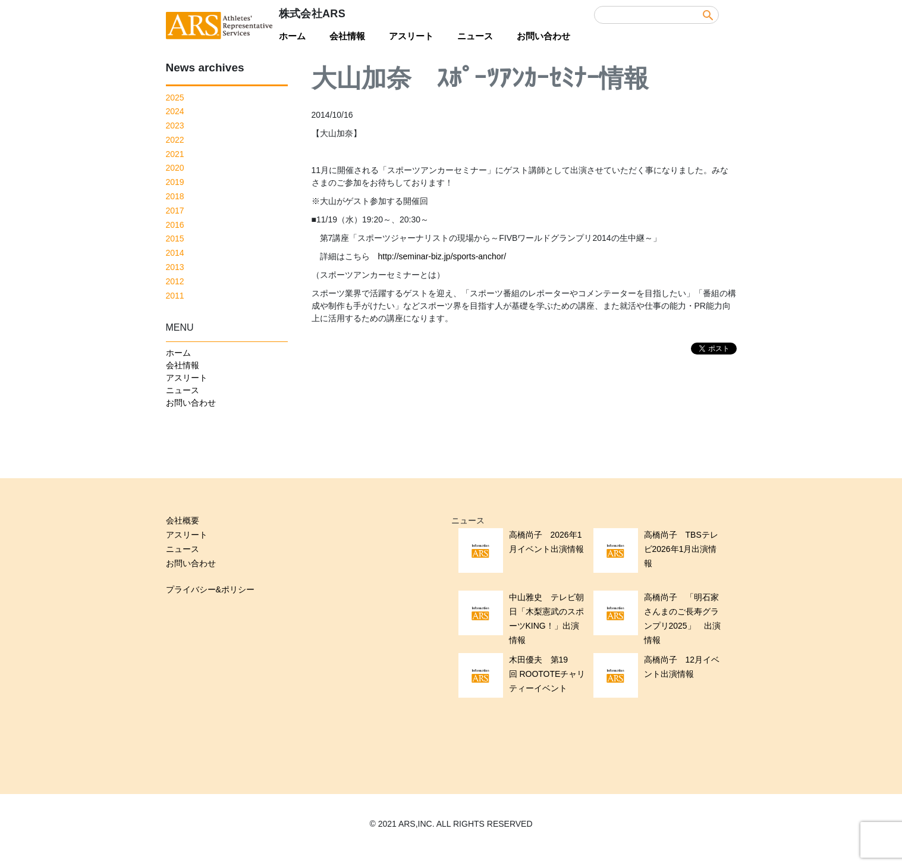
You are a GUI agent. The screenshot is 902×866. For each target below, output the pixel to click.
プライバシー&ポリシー (210, 589)
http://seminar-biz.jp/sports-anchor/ (442, 256)
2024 (175, 111)
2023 (175, 125)
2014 (175, 253)
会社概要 (182, 520)
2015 (175, 238)
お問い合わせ (543, 36)
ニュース (475, 36)
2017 (175, 210)
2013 (175, 267)
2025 (175, 97)
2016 (175, 225)
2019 (175, 182)
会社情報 (347, 36)
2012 (175, 281)
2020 (175, 167)
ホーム (292, 36)
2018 (175, 196)
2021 (175, 154)
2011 (175, 295)
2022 (175, 140)
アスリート (411, 36)
